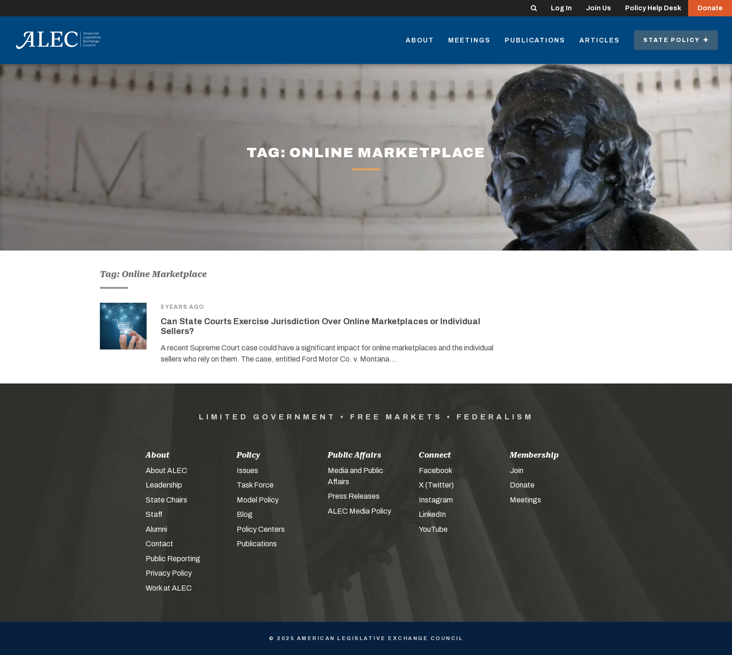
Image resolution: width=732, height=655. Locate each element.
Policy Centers (261, 529)
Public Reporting (173, 559)
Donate (710, 8)
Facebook (435, 470)
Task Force (255, 485)
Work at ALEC (169, 588)
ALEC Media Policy (359, 511)
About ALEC (166, 470)
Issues (247, 470)
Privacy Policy (169, 573)
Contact (159, 544)
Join (516, 470)
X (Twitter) (436, 485)
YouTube (433, 529)
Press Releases (354, 496)
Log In (561, 8)
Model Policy (258, 500)
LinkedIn (432, 514)
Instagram (436, 500)
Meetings (469, 40)
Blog (245, 514)
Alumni (156, 529)
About (420, 40)
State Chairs (166, 500)
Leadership (164, 485)
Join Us (598, 8)
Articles (599, 40)
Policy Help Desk (653, 8)
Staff (154, 514)
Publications (535, 40)
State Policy (676, 40)
